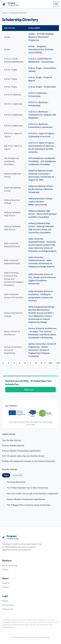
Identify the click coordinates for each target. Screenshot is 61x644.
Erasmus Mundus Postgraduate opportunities (21, 451)
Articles (5, 569)
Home (4, 13)
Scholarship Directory (18, 13)
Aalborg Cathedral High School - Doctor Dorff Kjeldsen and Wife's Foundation (42, 214)
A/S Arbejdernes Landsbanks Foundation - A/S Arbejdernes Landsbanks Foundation (42, 161)
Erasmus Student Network (13, 445)
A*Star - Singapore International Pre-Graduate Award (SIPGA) (40, 49)
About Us (6, 583)
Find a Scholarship (9, 565)
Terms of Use (7, 609)
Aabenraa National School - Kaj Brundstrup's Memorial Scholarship (41, 189)
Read (7, 475)
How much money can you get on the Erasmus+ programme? (32, 493)
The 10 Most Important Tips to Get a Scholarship (27, 488)
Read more (30, 389)
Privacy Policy (8, 605)
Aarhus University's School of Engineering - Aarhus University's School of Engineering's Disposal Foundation (42, 350)
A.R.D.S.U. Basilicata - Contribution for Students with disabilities (42, 114)
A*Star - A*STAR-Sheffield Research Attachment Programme (41, 37)
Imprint (5, 601)
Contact (5, 587)
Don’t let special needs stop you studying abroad (23, 456)
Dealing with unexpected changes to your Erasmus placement (28, 461)
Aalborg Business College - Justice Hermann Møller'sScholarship (40, 201)
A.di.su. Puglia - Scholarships (42, 87)
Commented (18, 475)
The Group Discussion (16, 482)
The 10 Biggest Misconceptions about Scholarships (29, 505)
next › (50, 364)
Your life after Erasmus (11, 440)
